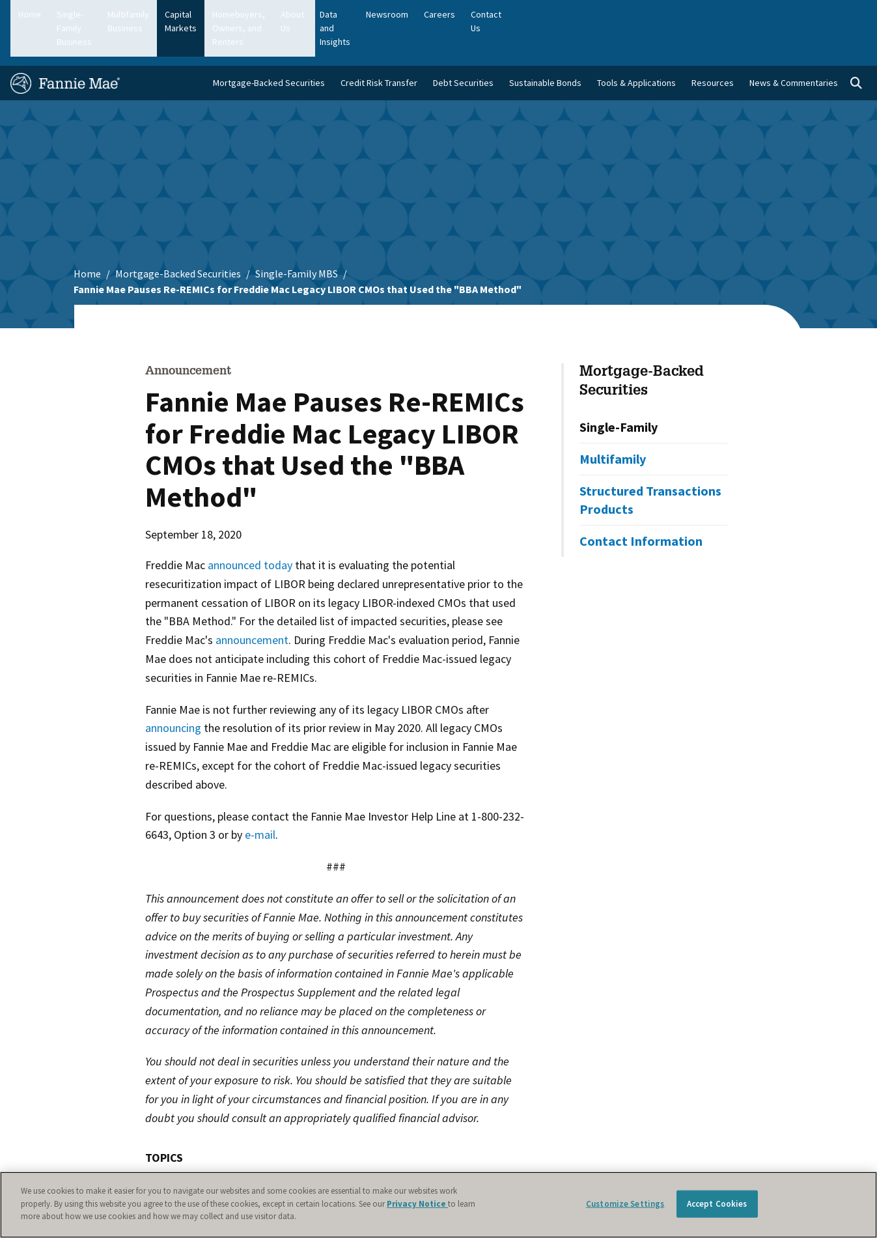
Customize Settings (625, 1203)
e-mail (260, 798)
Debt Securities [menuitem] (463, 46)
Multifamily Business (200, 14)
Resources (712, 46)
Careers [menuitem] (785, 14)
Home (29, 14)
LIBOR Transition (195, 1148)
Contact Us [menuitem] (837, 14)
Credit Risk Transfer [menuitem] (379, 46)
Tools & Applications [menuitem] (636, 46)
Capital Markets (285, 14)
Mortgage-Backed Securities (178, 237)
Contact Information (641, 504)
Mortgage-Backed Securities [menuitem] (269, 46)
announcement (252, 603)
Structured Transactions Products (650, 462)
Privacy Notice (417, 1203)
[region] (438, 1205)
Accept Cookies (717, 1203)
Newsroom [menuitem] (733, 14)
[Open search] (856, 47)
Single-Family (618, 390)
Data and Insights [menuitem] (663, 14)
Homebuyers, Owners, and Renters (400, 14)
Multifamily (612, 422)
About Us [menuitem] (596, 14)
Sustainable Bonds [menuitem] (545, 46)
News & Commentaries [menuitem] (793, 46)
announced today (250, 528)
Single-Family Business (101, 14)
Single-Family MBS (296, 237)
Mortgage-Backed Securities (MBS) (338, 1148)
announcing (173, 691)
